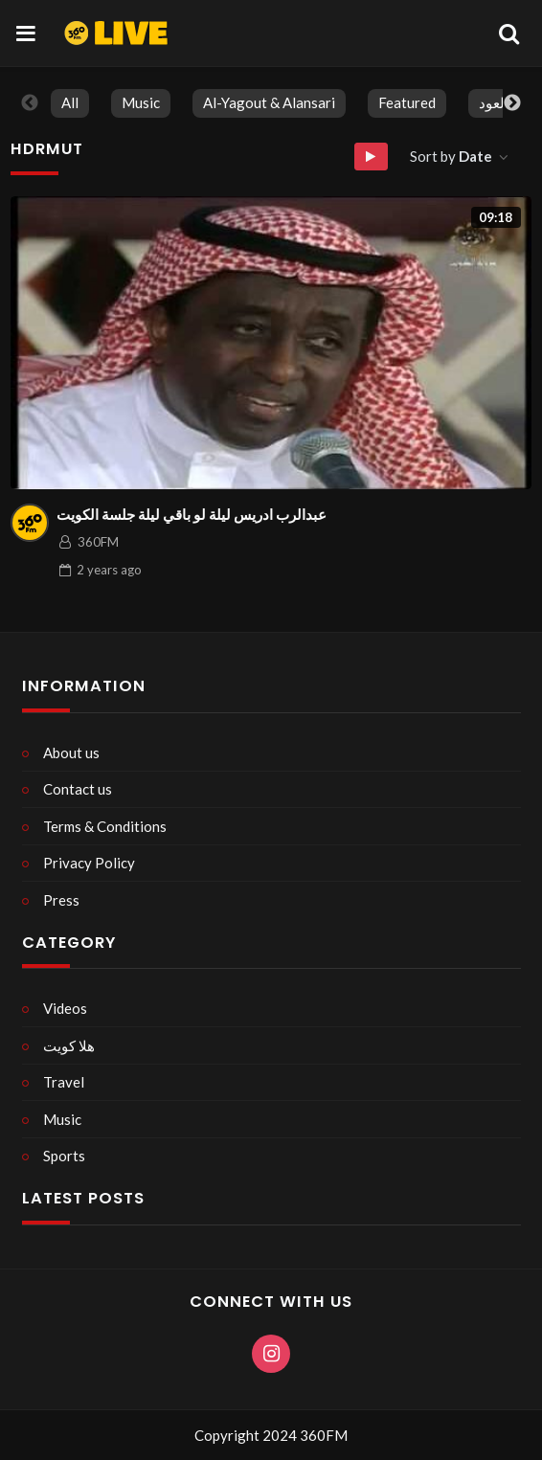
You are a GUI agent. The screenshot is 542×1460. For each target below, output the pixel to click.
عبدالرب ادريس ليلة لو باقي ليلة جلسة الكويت (191, 514)
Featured (407, 102)
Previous (29, 103)
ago (109, 569)
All (70, 102)
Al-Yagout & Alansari (269, 102)
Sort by (452, 156)
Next (512, 103)
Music (141, 102)
